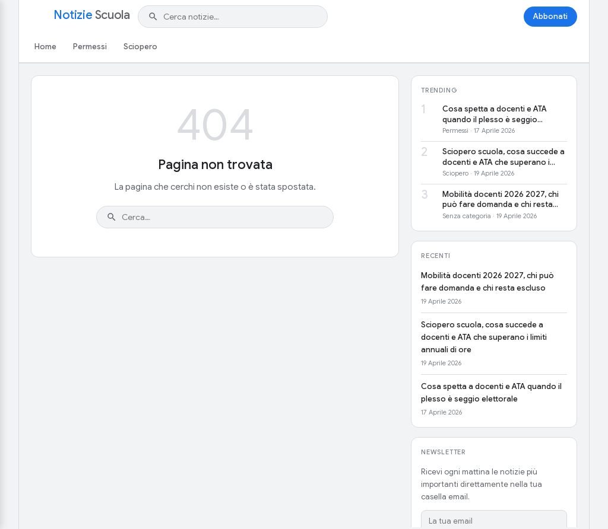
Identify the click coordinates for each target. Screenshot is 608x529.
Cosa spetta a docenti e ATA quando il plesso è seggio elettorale (494, 114)
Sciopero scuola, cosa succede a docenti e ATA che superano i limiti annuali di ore (503, 156)
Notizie (91, 15)
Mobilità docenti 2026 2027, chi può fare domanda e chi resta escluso (500, 199)
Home (45, 47)
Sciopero (140, 47)
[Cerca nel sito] (240, 16)
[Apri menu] (38, 16)
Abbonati (550, 16)
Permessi (90, 47)
